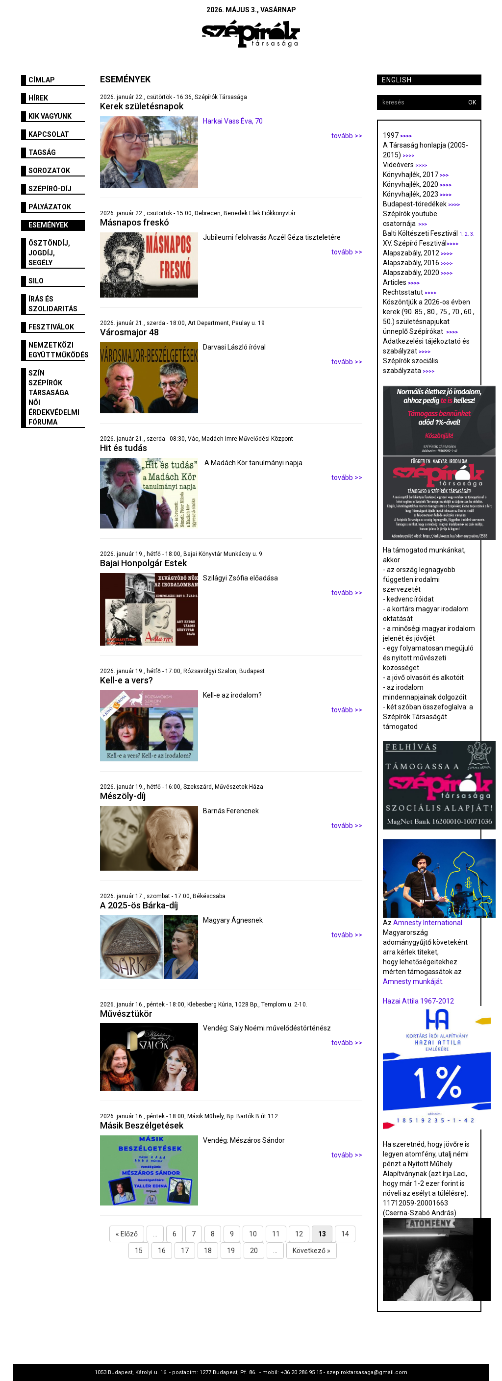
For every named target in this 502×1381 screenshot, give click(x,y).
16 (162, 1251)
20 (254, 1251)
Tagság (42, 152)
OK (472, 102)
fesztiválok (51, 327)
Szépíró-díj (50, 189)
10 (253, 1234)
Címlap (41, 80)
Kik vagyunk (50, 116)
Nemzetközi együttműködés (56, 350)
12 (299, 1234)
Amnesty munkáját (412, 981)
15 (139, 1251)
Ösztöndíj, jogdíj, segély (49, 253)
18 (208, 1251)
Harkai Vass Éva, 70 (233, 121)
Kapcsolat (48, 134)
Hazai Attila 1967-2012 (418, 1001)
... (155, 1234)
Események (48, 225)
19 (231, 1251)
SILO (36, 281)
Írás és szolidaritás (52, 304)
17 (185, 1251)
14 (345, 1234)
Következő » (311, 1251)
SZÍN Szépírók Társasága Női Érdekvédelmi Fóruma (53, 397)
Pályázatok (49, 207)
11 (276, 1234)
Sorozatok (49, 171)
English (397, 80)
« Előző (127, 1234)
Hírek (38, 98)
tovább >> (346, 136)
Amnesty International (427, 923)
